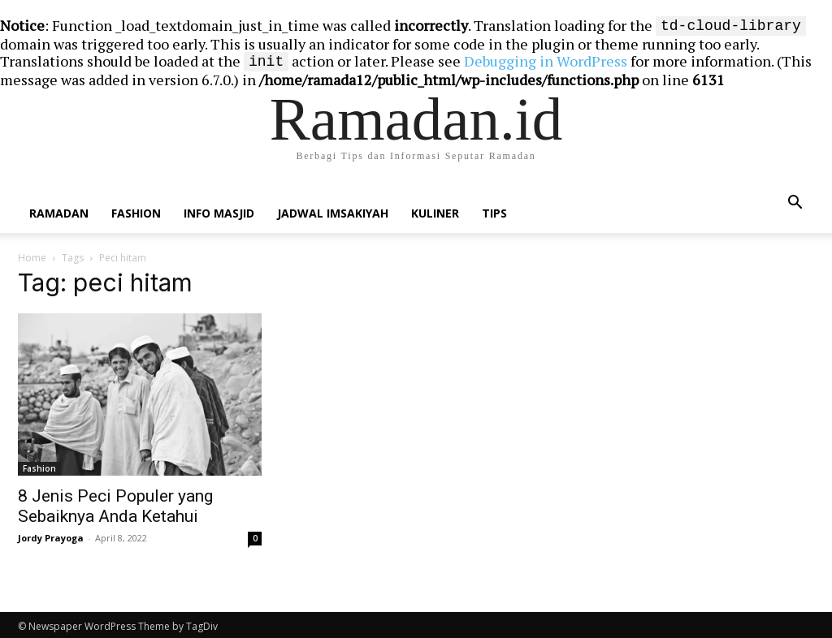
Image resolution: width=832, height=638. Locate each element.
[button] (794, 199)
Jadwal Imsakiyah (332, 210)
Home (32, 254)
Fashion (136, 210)
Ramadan (59, 210)
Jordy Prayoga (51, 534)
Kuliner (435, 210)
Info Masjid (219, 210)
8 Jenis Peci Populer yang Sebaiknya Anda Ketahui (115, 503)
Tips (494, 210)
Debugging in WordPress (545, 59)
